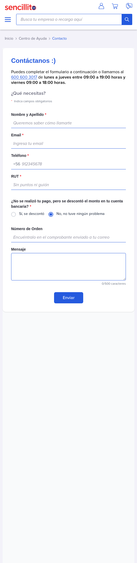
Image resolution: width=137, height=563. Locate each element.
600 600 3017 (24, 77)
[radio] (27, 214)
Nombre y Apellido (28, 114)
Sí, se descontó (31, 213)
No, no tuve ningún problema (80, 213)
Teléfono (20, 155)
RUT (16, 176)
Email (17, 135)
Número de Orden (26, 229)
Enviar (68, 297)
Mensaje (18, 249)
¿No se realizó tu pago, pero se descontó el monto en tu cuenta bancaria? (67, 204)
